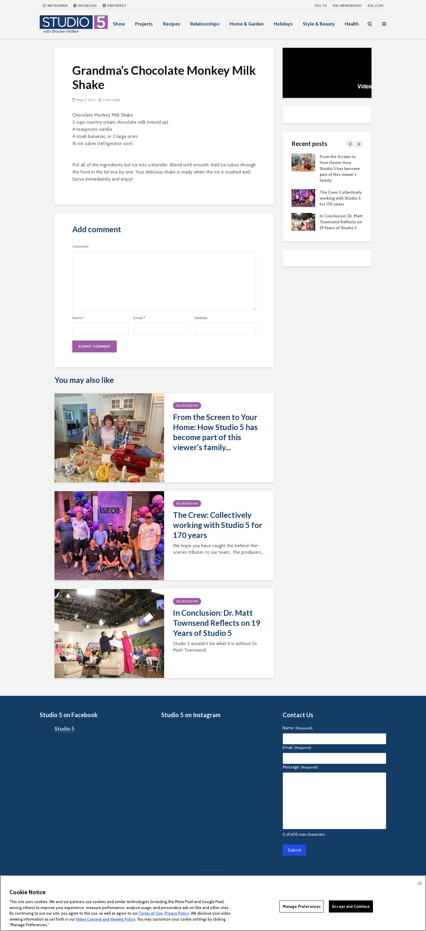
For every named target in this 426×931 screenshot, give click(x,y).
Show (119, 24)
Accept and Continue (350, 906)
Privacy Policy (176, 913)
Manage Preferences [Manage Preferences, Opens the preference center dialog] (302, 906)
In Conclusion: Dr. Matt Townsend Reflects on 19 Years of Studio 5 (216, 623)
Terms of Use (151, 913)
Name (78, 318)
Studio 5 (64, 728)
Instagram (55, 5)
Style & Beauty (319, 24)
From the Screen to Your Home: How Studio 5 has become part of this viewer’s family (340, 168)
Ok (419, 883)
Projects (144, 24)
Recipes (171, 24)
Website (201, 318)
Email (139, 318)
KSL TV (321, 5)
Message (300, 767)
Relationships (205, 24)
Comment (80, 246)
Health (352, 24)
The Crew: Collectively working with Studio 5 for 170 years (217, 525)
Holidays (283, 24)
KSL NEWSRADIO (347, 5)
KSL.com (375, 5)
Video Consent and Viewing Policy (105, 919)
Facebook (85, 5)
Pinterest (114, 5)
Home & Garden (247, 24)
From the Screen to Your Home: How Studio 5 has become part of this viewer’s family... (215, 432)
